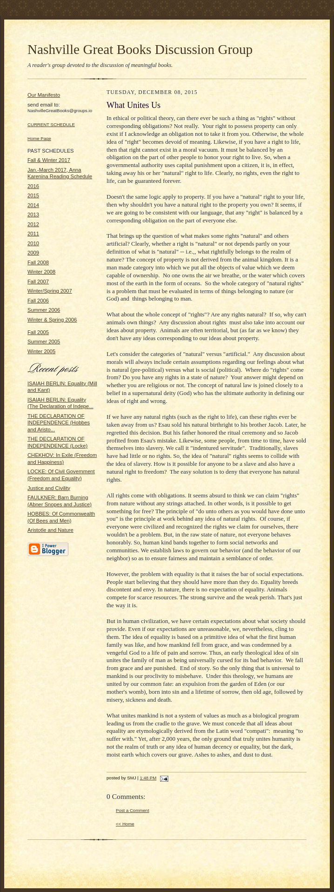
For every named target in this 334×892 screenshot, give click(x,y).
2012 (33, 224)
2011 (33, 233)
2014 (33, 205)
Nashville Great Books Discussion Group (140, 49)
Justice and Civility (48, 488)
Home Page (39, 138)
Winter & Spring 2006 (52, 319)
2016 (33, 186)
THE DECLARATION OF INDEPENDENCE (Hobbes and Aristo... (58, 422)
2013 (33, 214)
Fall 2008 (38, 262)
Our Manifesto (43, 95)
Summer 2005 (43, 341)
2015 (33, 195)
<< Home (125, 823)
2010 (33, 243)
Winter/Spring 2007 (49, 291)
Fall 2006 (38, 300)
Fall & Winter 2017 (48, 160)
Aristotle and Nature (50, 530)
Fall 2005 (38, 332)
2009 (33, 252)
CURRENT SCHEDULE (51, 124)
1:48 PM (148, 777)
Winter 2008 (41, 272)
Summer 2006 (43, 310)
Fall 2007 (38, 281)
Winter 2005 (41, 351)
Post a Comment (132, 810)
